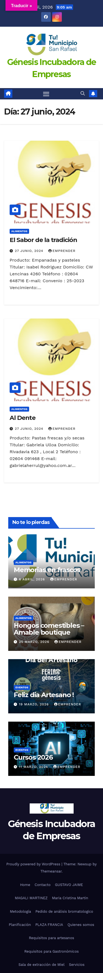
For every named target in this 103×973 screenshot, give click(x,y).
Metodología (20, 911)
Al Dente (22, 418)
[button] (82, 93)
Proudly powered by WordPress (34, 864)
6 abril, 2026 (32, 579)
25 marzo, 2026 (35, 642)
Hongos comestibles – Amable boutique (49, 628)
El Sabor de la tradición (43, 240)
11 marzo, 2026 (34, 767)
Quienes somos (81, 925)
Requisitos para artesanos (51, 938)
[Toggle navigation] (46, 94)
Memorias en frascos (47, 570)
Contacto (43, 885)
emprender (61, 251)
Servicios (77, 965)
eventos (21, 687)
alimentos (19, 231)
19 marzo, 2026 (34, 704)
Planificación (20, 925)
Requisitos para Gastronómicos (51, 951)
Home (25, 885)
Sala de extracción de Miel (41, 965)
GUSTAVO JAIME (69, 885)
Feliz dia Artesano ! (44, 695)
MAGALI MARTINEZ (31, 898)
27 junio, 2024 (29, 251)
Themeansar (51, 871)
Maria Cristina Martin (70, 898)
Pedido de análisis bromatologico (64, 911)
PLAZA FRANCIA (49, 925)
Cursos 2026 (33, 757)
